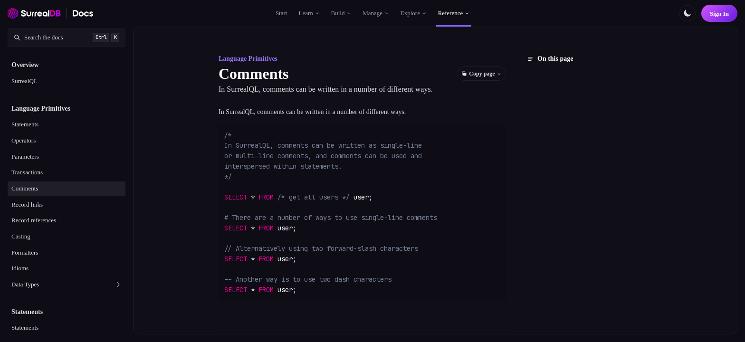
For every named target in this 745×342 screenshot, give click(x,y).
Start (281, 13)
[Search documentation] (66, 37)
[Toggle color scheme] (687, 13)
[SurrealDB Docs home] (83, 13)
